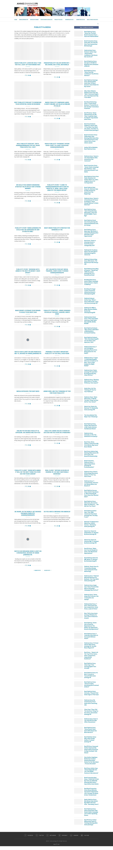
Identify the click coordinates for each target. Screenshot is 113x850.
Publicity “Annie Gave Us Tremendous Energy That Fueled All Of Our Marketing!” (91, 571)
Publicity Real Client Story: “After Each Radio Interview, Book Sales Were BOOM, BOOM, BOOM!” (91, 322)
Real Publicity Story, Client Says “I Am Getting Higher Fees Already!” (90, 669)
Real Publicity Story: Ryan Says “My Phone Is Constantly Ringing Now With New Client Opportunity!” (91, 234)
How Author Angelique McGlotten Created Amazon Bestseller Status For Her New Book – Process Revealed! (91, 764)
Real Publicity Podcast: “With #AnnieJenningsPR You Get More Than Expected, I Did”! (28, 145)
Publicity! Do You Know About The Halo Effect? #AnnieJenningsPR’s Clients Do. (90, 253)
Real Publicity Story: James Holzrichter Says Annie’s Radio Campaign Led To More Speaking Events (91, 816)
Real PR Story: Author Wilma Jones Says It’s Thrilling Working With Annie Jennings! (90, 826)
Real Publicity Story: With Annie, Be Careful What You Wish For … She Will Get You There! (91, 506)
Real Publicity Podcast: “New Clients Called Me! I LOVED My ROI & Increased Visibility (91, 332)
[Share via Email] (30, 75)
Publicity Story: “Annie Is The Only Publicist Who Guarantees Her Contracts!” (91, 159)
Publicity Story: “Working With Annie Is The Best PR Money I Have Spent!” (28, 271)
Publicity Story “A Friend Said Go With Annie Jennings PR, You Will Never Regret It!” (91, 648)
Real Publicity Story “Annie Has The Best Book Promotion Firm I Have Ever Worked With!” (91, 34)
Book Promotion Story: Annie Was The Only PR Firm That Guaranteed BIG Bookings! (90, 43)
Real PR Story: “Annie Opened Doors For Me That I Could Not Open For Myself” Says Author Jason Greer (91, 117)
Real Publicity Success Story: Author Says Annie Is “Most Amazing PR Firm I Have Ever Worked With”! (91, 496)
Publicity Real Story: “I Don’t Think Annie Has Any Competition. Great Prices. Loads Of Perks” (91, 609)
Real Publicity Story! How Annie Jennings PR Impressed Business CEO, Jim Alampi (91, 223)
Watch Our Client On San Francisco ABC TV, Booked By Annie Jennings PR (27, 352)
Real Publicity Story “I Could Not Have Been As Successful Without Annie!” (91, 639)
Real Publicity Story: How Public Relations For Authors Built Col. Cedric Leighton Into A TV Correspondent (91, 180)
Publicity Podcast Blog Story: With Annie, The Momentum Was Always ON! (91, 263)
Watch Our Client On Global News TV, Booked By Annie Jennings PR (91, 535)
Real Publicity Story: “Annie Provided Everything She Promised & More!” (91, 687)
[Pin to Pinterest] (28, 75)
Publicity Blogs (58, 19)
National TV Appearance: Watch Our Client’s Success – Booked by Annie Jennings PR (91, 526)
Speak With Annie (34, 19)
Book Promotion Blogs (46, 19)
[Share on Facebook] (25, 75)
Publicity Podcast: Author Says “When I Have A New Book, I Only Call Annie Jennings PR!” (91, 302)
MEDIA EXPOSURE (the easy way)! (28, 391)
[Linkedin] (74, 839)
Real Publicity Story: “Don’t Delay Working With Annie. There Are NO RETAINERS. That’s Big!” (90, 213)
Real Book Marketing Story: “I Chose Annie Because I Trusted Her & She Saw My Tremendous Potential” (91, 105)
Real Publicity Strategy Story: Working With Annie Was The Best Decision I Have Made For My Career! (91, 83)
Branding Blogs (69, 19)
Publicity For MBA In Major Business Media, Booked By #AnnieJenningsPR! (90, 311)
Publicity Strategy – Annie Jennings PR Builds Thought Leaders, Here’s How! (57, 312)
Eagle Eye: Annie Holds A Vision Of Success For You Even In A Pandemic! (57, 431)
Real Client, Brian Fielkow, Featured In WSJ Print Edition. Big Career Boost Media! (91, 446)
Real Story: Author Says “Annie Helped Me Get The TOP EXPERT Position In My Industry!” (91, 774)
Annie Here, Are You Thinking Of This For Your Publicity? (57, 392)
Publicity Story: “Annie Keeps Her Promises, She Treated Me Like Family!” (91, 599)
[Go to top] (56, 848)
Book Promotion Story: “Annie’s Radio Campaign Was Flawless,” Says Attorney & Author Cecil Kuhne (91, 169)
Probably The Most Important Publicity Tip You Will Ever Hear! (57, 352)
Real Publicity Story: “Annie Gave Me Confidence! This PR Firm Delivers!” (91, 73)
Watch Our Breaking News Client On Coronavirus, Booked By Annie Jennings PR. (27, 553)
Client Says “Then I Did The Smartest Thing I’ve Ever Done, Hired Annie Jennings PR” (91, 715)
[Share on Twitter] (26, 75)
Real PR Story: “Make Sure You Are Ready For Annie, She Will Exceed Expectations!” (91, 553)
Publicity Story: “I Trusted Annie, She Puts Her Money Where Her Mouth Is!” (91, 485)
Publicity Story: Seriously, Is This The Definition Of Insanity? (90, 436)
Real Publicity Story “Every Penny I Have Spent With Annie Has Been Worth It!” (90, 733)
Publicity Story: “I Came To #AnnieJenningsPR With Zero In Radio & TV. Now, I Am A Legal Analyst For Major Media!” (57, 187)
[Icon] (27, 339)
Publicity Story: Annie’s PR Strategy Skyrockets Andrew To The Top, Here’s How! (91, 476)
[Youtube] (85, 839)
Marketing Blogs (80, 19)
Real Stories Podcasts (92, 19)
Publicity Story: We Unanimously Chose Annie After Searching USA (90, 705)
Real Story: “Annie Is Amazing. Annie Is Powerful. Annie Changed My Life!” (90, 244)
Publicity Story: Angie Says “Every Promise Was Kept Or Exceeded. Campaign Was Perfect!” (91, 590)
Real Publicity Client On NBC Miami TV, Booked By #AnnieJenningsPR (91, 561)
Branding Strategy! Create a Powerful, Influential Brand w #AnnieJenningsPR (89, 293)
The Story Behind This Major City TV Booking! (91, 417)
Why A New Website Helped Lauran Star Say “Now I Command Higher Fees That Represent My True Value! (91, 94)
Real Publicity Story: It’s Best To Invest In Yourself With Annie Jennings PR (91, 678)
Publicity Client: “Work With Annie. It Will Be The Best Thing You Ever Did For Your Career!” (28, 472)
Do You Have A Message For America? (57, 511)
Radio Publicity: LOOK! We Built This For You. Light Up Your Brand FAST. (28, 63)
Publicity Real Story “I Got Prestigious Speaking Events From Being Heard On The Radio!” (90, 352)
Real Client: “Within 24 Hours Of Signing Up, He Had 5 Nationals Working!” (57, 472)
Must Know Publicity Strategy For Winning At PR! (57, 228)
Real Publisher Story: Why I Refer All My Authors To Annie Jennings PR (90, 742)
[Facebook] (28, 839)
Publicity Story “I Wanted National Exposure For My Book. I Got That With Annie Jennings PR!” (91, 581)
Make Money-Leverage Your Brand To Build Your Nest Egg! (28, 311)
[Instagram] (51, 839)
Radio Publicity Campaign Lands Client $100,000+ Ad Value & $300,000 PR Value (57, 104)
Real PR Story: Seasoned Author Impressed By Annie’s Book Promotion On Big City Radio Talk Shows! (91, 753)
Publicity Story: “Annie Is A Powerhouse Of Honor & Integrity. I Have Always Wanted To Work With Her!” (91, 202)
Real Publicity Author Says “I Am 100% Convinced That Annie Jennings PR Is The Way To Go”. (90, 516)
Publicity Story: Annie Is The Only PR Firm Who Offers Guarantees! (91, 723)
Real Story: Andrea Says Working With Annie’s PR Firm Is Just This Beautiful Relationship (91, 456)
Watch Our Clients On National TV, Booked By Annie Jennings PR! (91, 410)
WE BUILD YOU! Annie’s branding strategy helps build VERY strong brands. (28, 186)
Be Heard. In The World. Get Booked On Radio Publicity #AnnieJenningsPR (28, 513)
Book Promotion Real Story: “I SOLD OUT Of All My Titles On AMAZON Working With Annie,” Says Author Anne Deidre (91, 784)
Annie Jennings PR (23, 19)
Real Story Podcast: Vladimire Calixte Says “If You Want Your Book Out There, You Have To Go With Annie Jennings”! (91, 128)
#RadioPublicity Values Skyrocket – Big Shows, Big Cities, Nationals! (57, 63)
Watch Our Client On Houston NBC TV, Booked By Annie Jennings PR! (91, 543)
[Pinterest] (62, 839)
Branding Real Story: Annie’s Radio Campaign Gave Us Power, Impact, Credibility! (91, 283)
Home (15, 19)
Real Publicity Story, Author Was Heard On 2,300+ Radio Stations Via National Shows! (90, 428)
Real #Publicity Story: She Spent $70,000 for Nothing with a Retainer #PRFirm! (91, 64)
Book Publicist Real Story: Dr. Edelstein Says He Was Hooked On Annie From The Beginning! (91, 191)
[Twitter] (39, 839)
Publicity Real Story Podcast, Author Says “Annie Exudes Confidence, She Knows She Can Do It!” (91, 54)
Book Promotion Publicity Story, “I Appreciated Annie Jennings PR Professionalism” (89, 466)
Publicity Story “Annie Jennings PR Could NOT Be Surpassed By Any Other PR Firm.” (28, 229)
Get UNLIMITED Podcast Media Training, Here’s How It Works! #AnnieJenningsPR (57, 271)
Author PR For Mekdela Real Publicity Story (90, 148)
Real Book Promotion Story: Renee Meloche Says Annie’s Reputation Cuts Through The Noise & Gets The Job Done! (91, 795)
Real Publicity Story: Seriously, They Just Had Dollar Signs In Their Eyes (91, 696)
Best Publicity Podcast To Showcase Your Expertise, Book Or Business (27, 103)
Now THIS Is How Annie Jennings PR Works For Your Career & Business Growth (91, 618)
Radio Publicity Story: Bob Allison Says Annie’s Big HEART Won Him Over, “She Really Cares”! (91, 805)
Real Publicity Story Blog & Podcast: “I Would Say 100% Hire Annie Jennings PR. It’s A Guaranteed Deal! (91, 273)
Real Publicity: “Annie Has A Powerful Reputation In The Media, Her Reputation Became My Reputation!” (91, 629)
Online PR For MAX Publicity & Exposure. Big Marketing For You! (27, 431)
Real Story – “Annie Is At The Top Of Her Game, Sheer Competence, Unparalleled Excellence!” (91, 659)
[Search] (98, 24)
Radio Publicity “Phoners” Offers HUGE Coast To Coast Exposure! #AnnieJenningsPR (57, 145)
